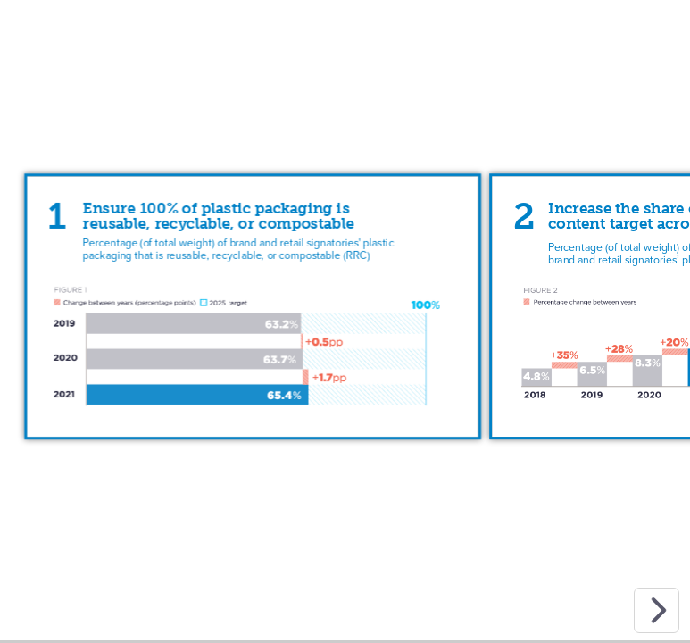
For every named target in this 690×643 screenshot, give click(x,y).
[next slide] (656, 610)
